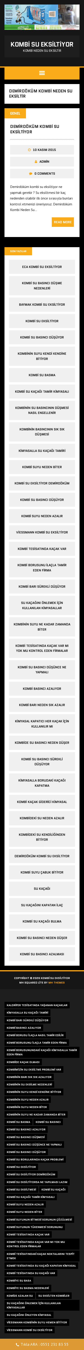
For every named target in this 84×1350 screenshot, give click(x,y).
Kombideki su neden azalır (42, 818)
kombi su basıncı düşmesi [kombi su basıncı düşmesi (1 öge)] (26, 1137)
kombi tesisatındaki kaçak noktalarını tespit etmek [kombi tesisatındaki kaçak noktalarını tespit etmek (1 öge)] (41, 1256)
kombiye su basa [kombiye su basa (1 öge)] (19, 1280)
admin (44, 161)
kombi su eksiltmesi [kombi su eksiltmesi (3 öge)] (21, 1189)
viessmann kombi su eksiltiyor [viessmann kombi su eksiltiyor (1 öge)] (29, 1330)
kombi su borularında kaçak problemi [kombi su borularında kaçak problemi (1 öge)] (35, 1159)
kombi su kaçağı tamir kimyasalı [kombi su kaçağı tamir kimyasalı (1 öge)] (31, 1197)
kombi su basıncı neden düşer (42, 938)
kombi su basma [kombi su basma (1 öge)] (18, 1122)
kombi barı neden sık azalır (42, 705)
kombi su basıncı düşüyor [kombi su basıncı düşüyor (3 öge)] (26, 1152)
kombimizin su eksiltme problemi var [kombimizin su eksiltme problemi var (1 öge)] (34, 1069)
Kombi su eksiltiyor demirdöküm (42, 483)
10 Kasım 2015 (44, 150)
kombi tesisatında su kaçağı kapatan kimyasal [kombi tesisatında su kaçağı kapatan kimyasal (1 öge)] (41, 1266)
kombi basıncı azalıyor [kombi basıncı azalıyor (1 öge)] (24, 1028)
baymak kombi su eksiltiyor (42, 304)
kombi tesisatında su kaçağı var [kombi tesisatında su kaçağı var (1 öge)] (31, 1273)
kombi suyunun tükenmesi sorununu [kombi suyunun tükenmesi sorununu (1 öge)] (35, 1227)
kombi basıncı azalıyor (42, 688)
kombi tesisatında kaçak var (42, 549)
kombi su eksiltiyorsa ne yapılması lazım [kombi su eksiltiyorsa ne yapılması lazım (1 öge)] (37, 1182)
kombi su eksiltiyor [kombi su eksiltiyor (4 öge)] (21, 1167)
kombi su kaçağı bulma (42, 921)
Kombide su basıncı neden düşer (42, 742)
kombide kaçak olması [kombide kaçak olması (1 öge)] (23, 1062)
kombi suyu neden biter (42, 467)
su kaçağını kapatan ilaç (42, 905)
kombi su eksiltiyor (42, 321)
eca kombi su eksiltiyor (42, 267)
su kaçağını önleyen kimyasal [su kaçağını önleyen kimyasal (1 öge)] (29, 1315)
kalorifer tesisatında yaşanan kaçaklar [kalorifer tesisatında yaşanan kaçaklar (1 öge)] (37, 1005)
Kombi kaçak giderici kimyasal (42, 802)
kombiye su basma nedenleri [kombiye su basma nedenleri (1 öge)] (28, 1288)
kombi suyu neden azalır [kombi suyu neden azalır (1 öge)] (25, 1204)
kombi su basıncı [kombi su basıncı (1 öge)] (48, 1122)
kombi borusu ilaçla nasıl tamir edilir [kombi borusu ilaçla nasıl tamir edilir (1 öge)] (35, 1035)
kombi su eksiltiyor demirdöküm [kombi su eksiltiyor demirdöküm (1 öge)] (31, 1174)
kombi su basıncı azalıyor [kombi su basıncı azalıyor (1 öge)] (26, 1129)
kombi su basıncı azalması (42, 954)
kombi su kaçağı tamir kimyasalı (42, 391)
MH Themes (56, 982)
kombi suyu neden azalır (42, 516)
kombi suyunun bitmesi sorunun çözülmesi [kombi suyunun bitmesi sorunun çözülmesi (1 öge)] (39, 1219)
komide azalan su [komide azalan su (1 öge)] (20, 1296)
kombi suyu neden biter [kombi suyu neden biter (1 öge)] (24, 1212)
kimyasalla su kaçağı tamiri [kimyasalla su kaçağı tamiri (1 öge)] (27, 1012)
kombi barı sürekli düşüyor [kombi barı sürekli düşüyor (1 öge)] (27, 1020)
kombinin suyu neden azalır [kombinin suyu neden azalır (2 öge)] (28, 1099)
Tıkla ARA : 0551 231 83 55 (42, 1345)
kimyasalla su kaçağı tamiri (42, 450)
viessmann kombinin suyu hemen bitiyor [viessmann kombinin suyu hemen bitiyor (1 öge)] (37, 1322)
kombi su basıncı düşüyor (42, 337)
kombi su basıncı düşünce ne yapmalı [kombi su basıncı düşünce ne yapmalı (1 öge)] (34, 1144)
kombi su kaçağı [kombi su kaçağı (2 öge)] (53, 1189)
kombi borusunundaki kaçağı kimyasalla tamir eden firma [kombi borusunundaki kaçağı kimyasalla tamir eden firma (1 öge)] (42, 1052)
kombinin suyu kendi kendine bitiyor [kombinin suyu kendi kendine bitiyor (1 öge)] (34, 1092)
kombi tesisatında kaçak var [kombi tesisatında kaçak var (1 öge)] (28, 1234)
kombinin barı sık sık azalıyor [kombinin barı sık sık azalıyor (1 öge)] (29, 1077)
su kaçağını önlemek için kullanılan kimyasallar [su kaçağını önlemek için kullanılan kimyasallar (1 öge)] (34, 1305)
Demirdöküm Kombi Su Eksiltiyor (34, 129)
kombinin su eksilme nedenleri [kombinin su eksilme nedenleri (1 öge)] (29, 1084)
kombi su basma (42, 375)
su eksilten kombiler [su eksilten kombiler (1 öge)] (53, 1296)
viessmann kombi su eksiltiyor (42, 532)
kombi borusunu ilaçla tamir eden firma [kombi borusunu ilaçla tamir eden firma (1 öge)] (37, 1043)
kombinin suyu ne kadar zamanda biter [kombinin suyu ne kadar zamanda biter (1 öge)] (36, 1114)
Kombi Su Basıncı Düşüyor (42, 500)
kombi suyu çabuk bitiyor (42, 872)
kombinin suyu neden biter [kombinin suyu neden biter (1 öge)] (27, 1107)
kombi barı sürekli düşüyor (42, 586)
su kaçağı (42, 888)
